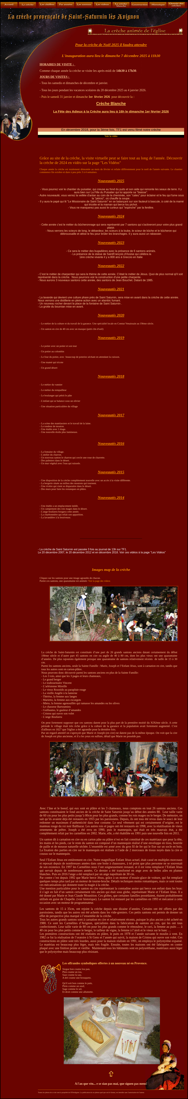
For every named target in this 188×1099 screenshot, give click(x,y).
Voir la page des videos (99, 581)
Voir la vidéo (111, 136)
